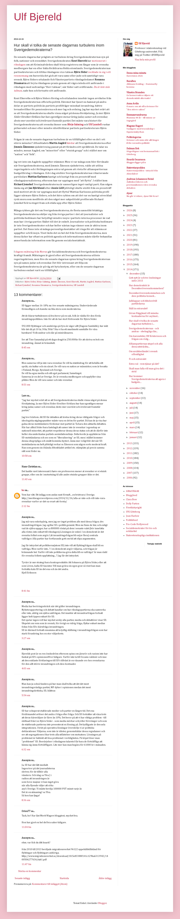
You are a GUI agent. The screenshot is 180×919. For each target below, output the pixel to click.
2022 (130, 230)
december (134, 273)
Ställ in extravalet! (138, 308)
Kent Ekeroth (72, 282)
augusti (133, 403)
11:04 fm (26, 827)
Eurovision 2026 (135, 76)
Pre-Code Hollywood (137, 524)
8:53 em (26, 385)
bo (23, 490)
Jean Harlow (132, 516)
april (132, 422)
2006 (130, 478)
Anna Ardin (133, 103)
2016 (130, 259)
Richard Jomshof (23, 285)
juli (131, 408)
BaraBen (131, 81)
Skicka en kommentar (29, 871)
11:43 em (27, 479)
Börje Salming (43, 282)
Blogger (102, 903)
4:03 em (26, 668)
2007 (130, 473)
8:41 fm (26, 591)
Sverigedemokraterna (62, 285)
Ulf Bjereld (38, 17)
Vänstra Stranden (136, 92)
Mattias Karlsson (102, 282)
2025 (130, 215)
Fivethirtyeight (134, 507)
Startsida (64, 878)
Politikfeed (132, 520)
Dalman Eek (133, 148)
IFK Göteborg (133, 512)
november (135, 388)
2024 (130, 220)
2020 (130, 240)
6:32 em (26, 749)
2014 (130, 269)
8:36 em (26, 800)
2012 (130, 448)
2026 (130, 210)
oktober (133, 393)
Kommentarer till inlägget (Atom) (49, 884)
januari (133, 437)
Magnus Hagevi (135, 126)
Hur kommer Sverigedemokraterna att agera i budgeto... (147, 379)
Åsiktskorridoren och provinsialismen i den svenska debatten (142, 185)
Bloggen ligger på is (136, 162)
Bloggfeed (131, 495)
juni (131, 413)
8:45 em (26, 347)
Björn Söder (30, 282)
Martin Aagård (87, 282)
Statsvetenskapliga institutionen (142, 535)
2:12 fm (26, 506)
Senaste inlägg (22, 878)
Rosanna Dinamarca (41, 285)
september (135, 398)
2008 (130, 468)
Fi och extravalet (137, 359)
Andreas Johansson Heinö (140, 179)
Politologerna (134, 137)
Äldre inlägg (105, 878)
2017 (130, 255)
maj (131, 418)
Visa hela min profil (145, 59)
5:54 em (26, 695)
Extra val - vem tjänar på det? (144, 364)
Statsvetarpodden (136, 168)
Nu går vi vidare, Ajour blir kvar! (143, 196)
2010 (130, 458)
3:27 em (26, 638)
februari (133, 432)
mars (132, 427)
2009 (130, 463)
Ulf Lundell (79, 285)
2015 (130, 264)
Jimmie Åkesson (58, 282)
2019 (130, 245)
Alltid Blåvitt (132, 491)
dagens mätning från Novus (31, 251)
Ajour (129, 193)
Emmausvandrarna (137, 115)
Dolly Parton (132, 503)
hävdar (71, 143)
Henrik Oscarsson (136, 159)
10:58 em (27, 456)
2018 (130, 250)
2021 (130, 235)
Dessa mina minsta (136, 73)
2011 (130, 453)
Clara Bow (131, 499)
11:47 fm (26, 864)
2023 (130, 225)
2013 (130, 443)
